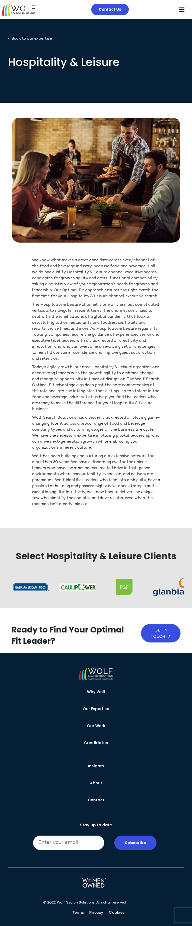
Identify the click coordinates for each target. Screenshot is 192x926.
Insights (96, 766)
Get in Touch (161, 633)
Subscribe (135, 843)
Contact (96, 800)
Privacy (96, 913)
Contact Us (110, 9)
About (96, 783)
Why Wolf (96, 691)
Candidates (96, 742)
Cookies (116, 913)
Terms (78, 913)
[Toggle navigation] (184, 9)
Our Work (96, 725)
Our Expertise (96, 708)
